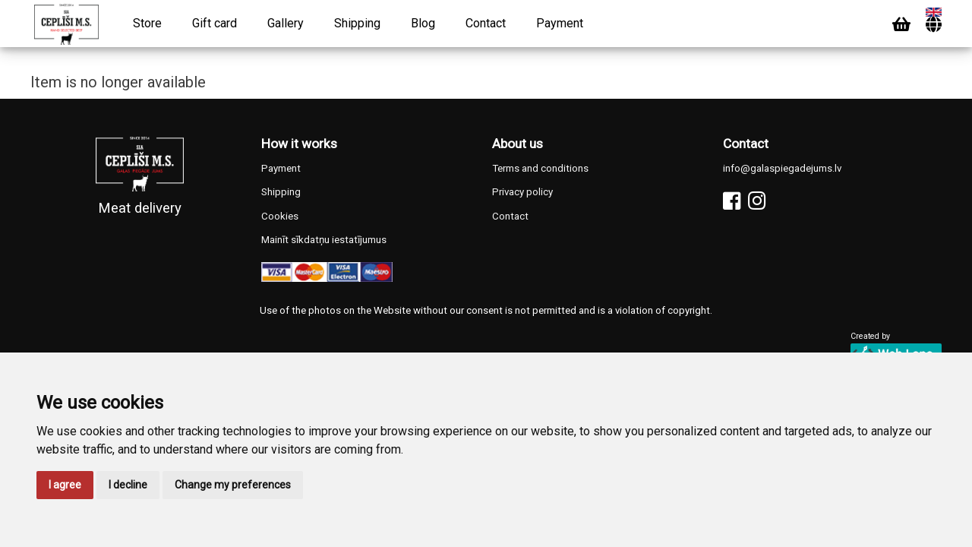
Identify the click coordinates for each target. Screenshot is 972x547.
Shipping (357, 23)
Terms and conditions (540, 168)
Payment (559, 23)
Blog (423, 23)
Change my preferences (233, 485)
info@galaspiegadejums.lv (782, 168)
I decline (128, 485)
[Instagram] (756, 201)
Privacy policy (522, 192)
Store (147, 23)
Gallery (285, 23)
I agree (65, 485)
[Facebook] (731, 201)
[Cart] (901, 25)
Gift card (214, 23)
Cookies (279, 216)
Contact (485, 23)
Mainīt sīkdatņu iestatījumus (324, 239)
